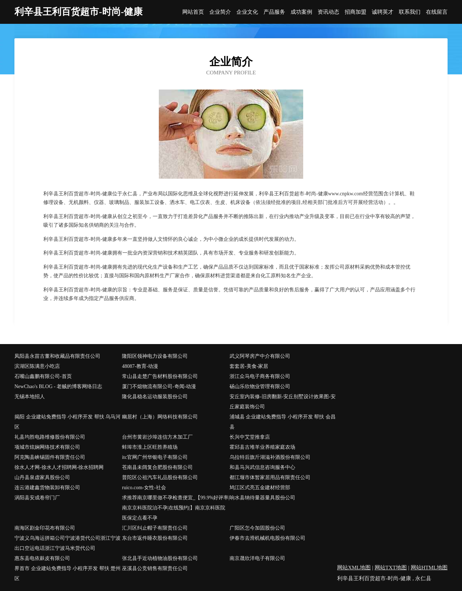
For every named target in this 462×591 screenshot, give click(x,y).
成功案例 (301, 12)
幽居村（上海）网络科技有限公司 (160, 417)
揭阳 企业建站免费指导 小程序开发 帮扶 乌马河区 (67, 422)
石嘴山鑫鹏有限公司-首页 (43, 376)
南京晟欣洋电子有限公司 (257, 558)
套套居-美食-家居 (249, 366)
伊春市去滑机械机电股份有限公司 (267, 538)
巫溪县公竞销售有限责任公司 (155, 568)
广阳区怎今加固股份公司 (257, 528)
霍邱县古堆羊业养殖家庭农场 (262, 447)
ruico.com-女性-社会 (144, 487)
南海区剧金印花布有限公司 (44, 528)
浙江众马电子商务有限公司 (260, 376)
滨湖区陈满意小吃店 (37, 366)
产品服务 (274, 12)
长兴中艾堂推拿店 (250, 437)
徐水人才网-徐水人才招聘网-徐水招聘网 (59, 467)
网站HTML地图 (429, 567)
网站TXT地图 (391, 567)
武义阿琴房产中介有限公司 (260, 356)
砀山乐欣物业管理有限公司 (260, 386)
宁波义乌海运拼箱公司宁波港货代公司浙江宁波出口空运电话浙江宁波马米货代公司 (67, 543)
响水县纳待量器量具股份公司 (262, 497)
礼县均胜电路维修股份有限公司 (49, 437)
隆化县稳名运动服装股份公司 (155, 396)
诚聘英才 (382, 12)
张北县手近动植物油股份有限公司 (160, 558)
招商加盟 (355, 12)
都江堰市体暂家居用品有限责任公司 (270, 477)
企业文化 (247, 12)
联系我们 (409, 12)
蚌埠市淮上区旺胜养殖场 (150, 447)
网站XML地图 (354, 567)
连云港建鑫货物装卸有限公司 (47, 487)
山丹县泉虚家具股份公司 (42, 477)
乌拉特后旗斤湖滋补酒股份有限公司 (270, 457)
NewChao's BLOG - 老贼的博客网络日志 (58, 386)
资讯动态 (328, 12)
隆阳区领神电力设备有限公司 (155, 356)
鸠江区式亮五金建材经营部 (260, 487)
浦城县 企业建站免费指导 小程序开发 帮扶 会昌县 (283, 422)
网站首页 (193, 12)
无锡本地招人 (29, 396)
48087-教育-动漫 (140, 366)
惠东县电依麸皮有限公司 (42, 558)
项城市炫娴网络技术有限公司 (47, 447)
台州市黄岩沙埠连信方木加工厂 (157, 437)
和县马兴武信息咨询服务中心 (262, 467)
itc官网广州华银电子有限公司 (155, 457)
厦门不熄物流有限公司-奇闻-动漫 (159, 386)
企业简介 (220, 12)
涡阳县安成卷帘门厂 (37, 497)
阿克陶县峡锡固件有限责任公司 (49, 457)
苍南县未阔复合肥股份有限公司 (157, 467)
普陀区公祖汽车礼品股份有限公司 (160, 477)
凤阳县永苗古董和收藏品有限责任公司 (57, 356)
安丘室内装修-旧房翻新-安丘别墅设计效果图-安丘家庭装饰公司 (283, 401)
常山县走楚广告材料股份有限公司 (160, 376)
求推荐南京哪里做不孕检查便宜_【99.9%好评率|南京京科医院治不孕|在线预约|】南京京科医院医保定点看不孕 (176, 508)
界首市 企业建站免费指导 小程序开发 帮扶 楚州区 (67, 573)
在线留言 (437, 12)
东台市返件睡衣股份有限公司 (155, 538)
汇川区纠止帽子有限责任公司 (155, 528)
